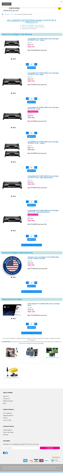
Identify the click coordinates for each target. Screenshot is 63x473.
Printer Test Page (8, 432)
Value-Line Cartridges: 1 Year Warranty (33, 25)
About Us (6, 396)
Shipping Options (8, 415)
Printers (7, 14)
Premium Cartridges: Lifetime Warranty (33, 27)
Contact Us (6, 398)
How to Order (7, 420)
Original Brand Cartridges (29, 28)
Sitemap (5, 434)
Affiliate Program (8, 401)
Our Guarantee (7, 413)
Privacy (5, 418)
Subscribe (50, 448)
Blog (4, 403)
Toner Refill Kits (11, 357)
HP (12, 14)
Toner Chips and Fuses (52, 357)
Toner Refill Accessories (12, 377)
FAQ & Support (7, 430)
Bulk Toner (32, 357)
